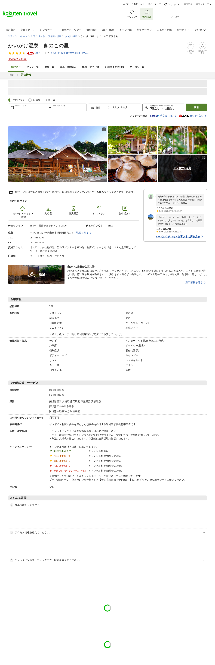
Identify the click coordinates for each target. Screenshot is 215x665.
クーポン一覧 (137, 67)
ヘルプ (125, 4)
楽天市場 (188, 4)
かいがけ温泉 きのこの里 (38, 45)
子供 (123, 107)
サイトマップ (154, 4)
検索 (196, 107)
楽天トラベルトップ (17, 36)
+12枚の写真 (182, 168)
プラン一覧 (32, 67)
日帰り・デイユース (44, 100)
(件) (39, 53)
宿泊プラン (19, 100)
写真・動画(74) (68, 67)
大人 (114, 107)
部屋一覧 (49, 67)
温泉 (12, 74)
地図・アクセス (90, 67)
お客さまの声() (114, 67)
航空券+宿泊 (161, 115)
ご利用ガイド (138, 4)
